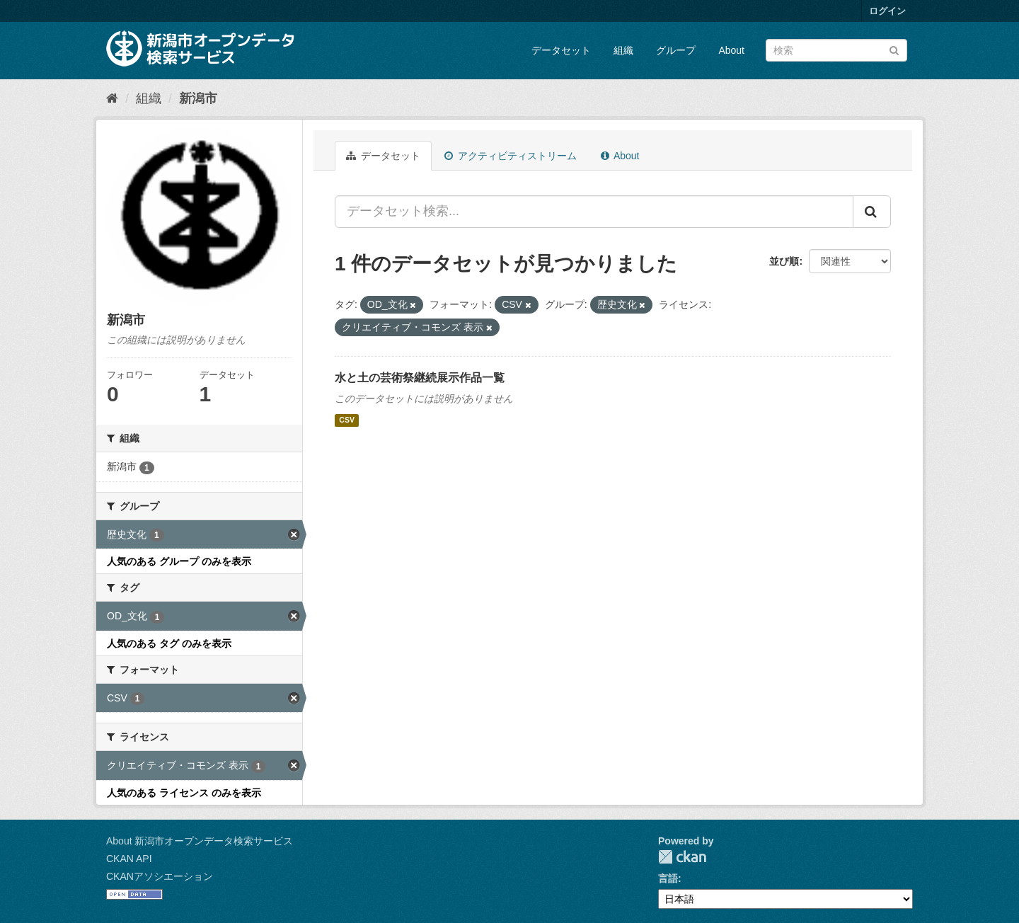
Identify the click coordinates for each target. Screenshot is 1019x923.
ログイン (887, 11)
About (731, 50)
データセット (561, 50)
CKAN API (129, 858)
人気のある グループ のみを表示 (179, 561)
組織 (623, 50)
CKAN (682, 856)
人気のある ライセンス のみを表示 (184, 792)
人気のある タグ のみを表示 (169, 643)
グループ (676, 50)
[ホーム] (112, 98)
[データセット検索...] (594, 211)
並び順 (784, 261)
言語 (668, 878)
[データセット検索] (836, 50)
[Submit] (894, 49)
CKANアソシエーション (159, 876)
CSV (347, 420)
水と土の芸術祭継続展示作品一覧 (420, 378)
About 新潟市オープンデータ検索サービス (199, 841)
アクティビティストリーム (510, 155)
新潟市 (198, 98)
